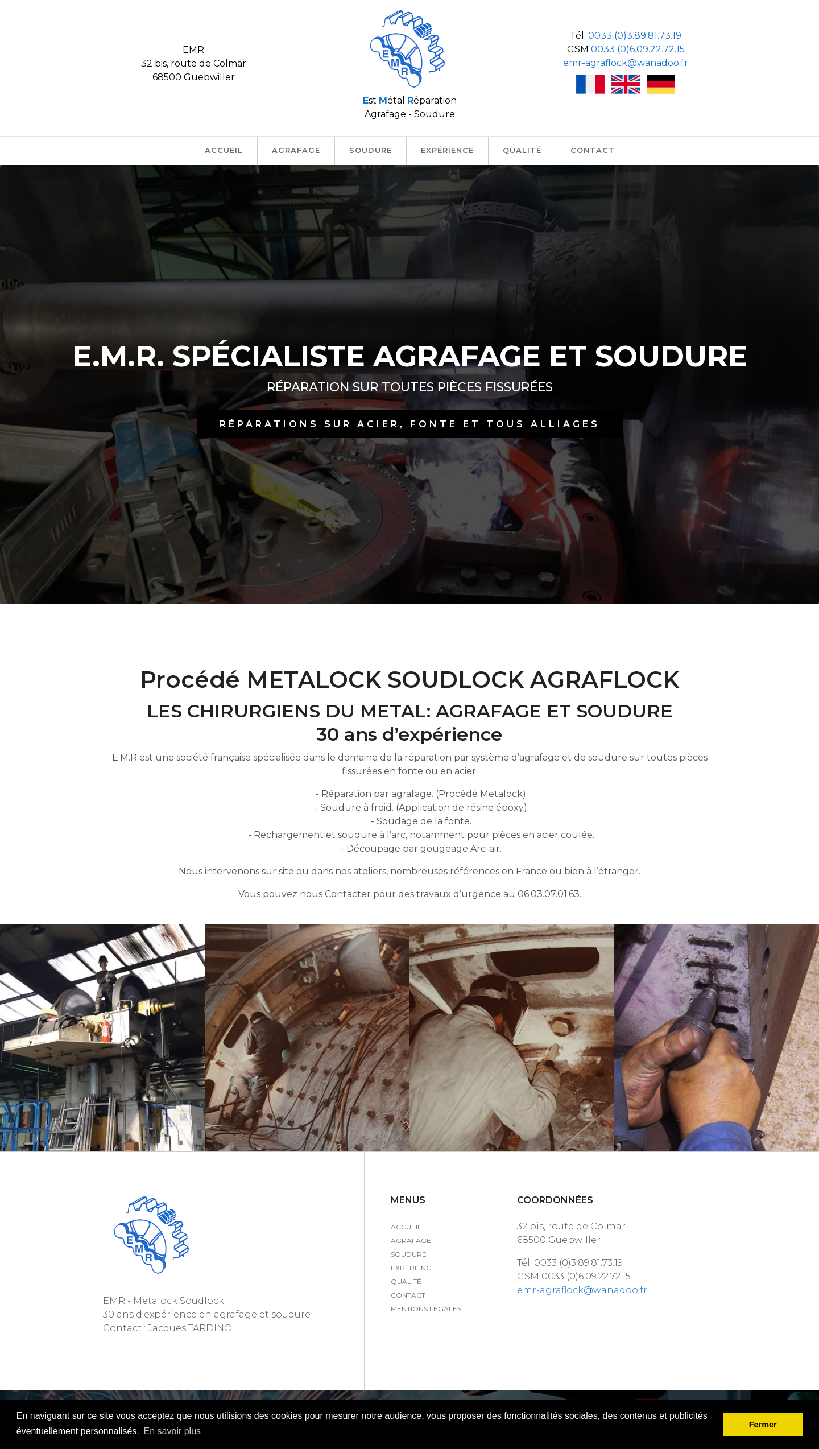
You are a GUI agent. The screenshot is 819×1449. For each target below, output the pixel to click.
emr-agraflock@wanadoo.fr (625, 62)
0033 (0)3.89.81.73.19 (634, 35)
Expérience (413, 1268)
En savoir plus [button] (172, 1431)
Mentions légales (426, 1308)
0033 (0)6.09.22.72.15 (638, 49)
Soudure (409, 1254)
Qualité (406, 1281)
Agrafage (411, 1240)
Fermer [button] (763, 1424)
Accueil (406, 1227)
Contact (408, 1295)
